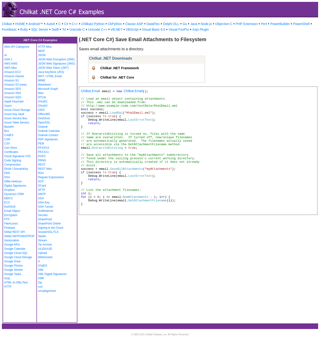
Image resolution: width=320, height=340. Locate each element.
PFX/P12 (43, 147)
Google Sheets (13, 269)
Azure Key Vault (14, 114)
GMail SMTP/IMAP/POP (19, 236)
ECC (7, 202)
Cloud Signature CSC (17, 156)
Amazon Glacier (14, 76)
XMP (41, 278)
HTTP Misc (45, 46)
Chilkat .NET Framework (119, 68)
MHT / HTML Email (50, 76)
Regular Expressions (51, 177)
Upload (42, 253)
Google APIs (12, 244)
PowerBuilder (280, 24)
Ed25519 (9, 206)
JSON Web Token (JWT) (53, 67)
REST (42, 164)
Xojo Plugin (200, 29)
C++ (75, 24)
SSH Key (44, 202)
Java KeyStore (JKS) (51, 72)
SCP (41, 181)
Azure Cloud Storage (17, 110)
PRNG (42, 160)
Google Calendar (14, 248)
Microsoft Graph (48, 88)
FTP (7, 219)
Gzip (7, 278)
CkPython (115, 24)
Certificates (11, 152)
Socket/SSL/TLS (48, 232)
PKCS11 (43, 152)
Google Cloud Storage (18, 257)
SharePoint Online (49, 223)
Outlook (43, 126)
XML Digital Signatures (52, 274)
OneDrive (44, 118)
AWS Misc (10, 67)
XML (41, 269)
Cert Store (10, 147)
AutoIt (51, 24)
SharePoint (45, 219)
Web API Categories (16, 46)
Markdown (44, 84)
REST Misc (45, 168)
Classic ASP (134, 24)
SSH (41, 198)
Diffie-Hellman (13, 181)
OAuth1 (43, 101)
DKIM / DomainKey (16, 168)
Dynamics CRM (14, 194)
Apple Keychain (14, 101)
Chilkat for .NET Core (117, 77)
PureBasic (9, 29)
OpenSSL (44, 122)
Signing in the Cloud (50, 227)
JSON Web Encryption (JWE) (56, 59)
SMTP (42, 194)
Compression (12, 164)
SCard (42, 185)
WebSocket (45, 257)
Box (6, 131)
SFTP (41, 190)
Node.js (206, 24)
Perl (264, 24)
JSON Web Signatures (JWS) (56, 63)
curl (40, 286)
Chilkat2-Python (92, 24)
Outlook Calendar (49, 131)
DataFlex (153, 24)
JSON (42, 55)
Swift (55, 29)
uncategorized (47, 291)
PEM (41, 143)
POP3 (42, 156)
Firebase (9, 227)
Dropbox (9, 190)
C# (66, 24)
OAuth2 (43, 105)
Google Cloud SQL (16, 253)
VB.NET (116, 29)
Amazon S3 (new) (15, 84)
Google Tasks (12, 274)
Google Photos (13, 265)
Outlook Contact (48, 135)
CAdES (8, 135)
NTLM (42, 97)
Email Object (12, 211)
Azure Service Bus (15, 118)
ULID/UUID (45, 248)
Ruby (24, 29)
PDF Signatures (48, 139)
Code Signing (12, 160)
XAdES (42, 265)
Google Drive (12, 261)
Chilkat (7, 24)
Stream (42, 240)
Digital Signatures (15, 185)
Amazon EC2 (12, 72)
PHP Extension (247, 24)
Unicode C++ (97, 29)
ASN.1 (8, 59)
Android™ (36, 24)
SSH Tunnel (45, 206)
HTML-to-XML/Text (16, 282)
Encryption (11, 215)
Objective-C (223, 24)
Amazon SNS (12, 93)
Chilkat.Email (90, 91)
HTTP (7, 286)
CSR (7, 139)
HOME (20, 24)
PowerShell (301, 24)
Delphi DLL (171, 24)
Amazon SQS (12, 97)
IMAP (41, 51)
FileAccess (11, 223)
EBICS (8, 198)
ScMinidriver (46, 211)
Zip (40, 282)
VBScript (132, 29)
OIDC (41, 110)
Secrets (43, 215)
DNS (7, 173)
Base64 (9, 126)
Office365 (44, 114)
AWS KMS (10, 63)
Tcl (64, 29)
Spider (42, 236)
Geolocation (11, 240)
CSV (7, 143)
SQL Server (39, 29)
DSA (7, 177)
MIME (41, 80)
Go (185, 24)
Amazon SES (12, 88)
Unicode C (77, 29)
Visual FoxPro (179, 29)
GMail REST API (14, 232)
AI (5, 55)
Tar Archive (45, 244)
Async (8, 105)
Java (193, 24)
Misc (41, 93)
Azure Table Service (16, 122)
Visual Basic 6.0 (153, 29)
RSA (41, 173)
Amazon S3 (11, 80)
